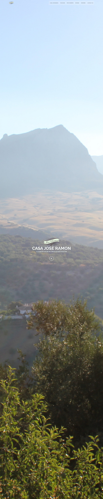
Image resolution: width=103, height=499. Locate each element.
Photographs (70, 3)
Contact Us (90, 3)
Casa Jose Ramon (54, 3)
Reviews (77, 3)
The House (62, 3)
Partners (83, 3)
